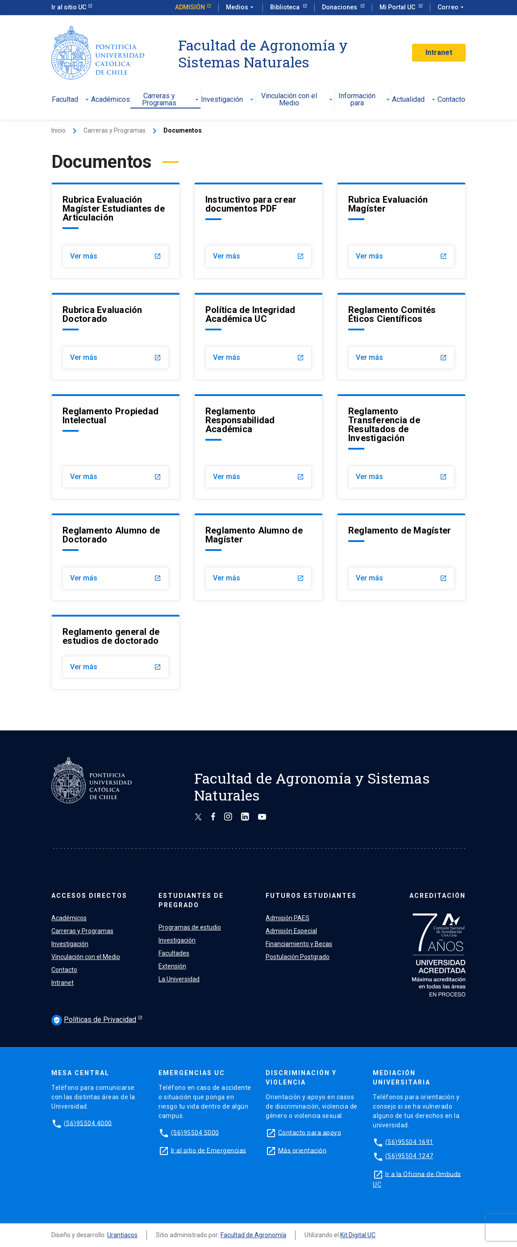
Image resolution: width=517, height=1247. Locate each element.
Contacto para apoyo (310, 1132)
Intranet (438, 52)
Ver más (115, 256)
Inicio (58, 130)
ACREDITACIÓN (437, 895)
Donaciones (340, 7)
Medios (240, 8)
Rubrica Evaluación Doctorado (102, 314)
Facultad (71, 100)
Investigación (228, 100)
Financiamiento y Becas (299, 943)
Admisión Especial (291, 930)
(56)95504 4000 (88, 1122)
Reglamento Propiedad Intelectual (110, 416)
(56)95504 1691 (409, 1141)
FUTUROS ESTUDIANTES (311, 895)
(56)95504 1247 (409, 1156)
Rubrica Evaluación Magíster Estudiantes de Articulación (114, 208)
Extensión (172, 966)
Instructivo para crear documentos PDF (251, 204)
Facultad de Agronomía (253, 1235)
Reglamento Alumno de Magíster (254, 535)
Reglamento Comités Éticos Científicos (392, 314)
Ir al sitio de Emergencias (208, 1150)
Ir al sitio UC (68, 7)
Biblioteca (285, 7)
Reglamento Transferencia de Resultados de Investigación (384, 424)
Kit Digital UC (357, 1235)
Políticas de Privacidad (93, 1020)
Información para (365, 99)
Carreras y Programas (171, 99)
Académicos (110, 100)
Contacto (451, 100)
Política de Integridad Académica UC (250, 314)
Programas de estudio (189, 927)
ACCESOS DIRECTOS (89, 895)
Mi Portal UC (398, 7)
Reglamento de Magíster (399, 530)
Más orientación (302, 1150)
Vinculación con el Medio (298, 99)
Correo (452, 8)
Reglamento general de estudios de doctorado (111, 636)
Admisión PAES (287, 918)
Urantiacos (122, 1235)
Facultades (173, 953)
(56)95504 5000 (195, 1132)
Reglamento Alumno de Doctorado (111, 535)
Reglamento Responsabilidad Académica (240, 420)
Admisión (190, 7)
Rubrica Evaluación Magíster (388, 204)
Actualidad (414, 100)
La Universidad (179, 979)
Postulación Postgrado (297, 956)
